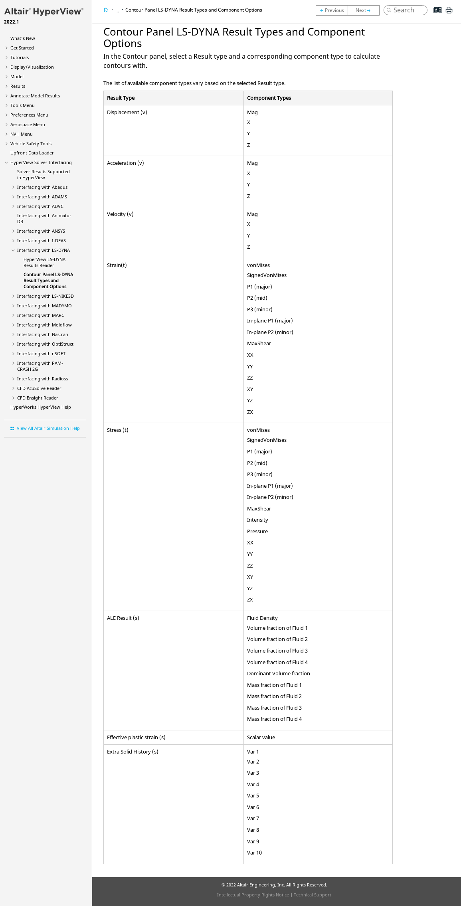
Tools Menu (22, 105)
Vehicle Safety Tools (30, 143)
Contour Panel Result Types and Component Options (48, 280)
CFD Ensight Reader (37, 398)
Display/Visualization (32, 67)
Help (40, 407)
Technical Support (312, 895)
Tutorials (19, 57)
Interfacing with (42, 187)
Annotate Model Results (35, 96)
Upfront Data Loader (32, 153)
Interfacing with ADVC (40, 206)
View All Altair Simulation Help (48, 428)
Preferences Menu (29, 115)
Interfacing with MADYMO (44, 306)
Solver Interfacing (41, 162)
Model (17, 76)
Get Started (22, 48)
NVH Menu (21, 134)
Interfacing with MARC (40, 315)
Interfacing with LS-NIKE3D (45, 296)
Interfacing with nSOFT (41, 353)
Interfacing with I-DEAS (41, 240)
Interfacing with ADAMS (42, 197)
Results (17, 86)
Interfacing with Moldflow (44, 325)
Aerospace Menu (27, 124)
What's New (22, 38)
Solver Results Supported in (43, 174)
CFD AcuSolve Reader (39, 388)
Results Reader (44, 262)
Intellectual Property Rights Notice (253, 895)
